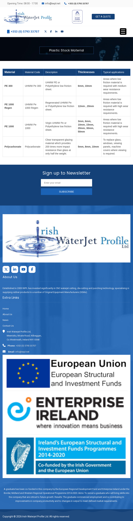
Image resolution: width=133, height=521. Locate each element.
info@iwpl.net (52, 3)
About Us (7, 314)
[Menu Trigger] (123, 31)
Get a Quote (103, 16)
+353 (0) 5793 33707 (78, 3)
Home (6, 308)
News (5, 320)
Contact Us (8, 325)
